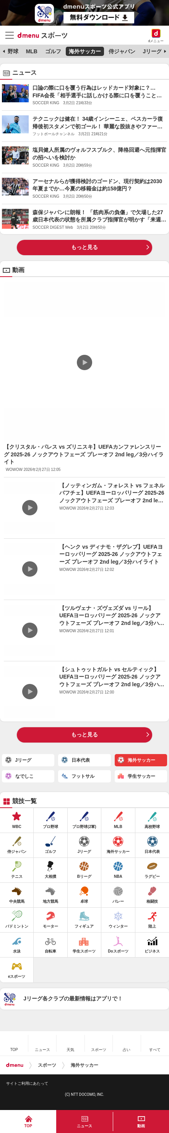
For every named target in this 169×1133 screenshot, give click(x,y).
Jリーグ (152, 51)
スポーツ (47, 1065)
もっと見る (84, 247)
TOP (28, 1126)
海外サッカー (85, 51)
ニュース (84, 1126)
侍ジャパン (122, 51)
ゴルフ (53, 51)
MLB (31, 51)
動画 (141, 1126)
